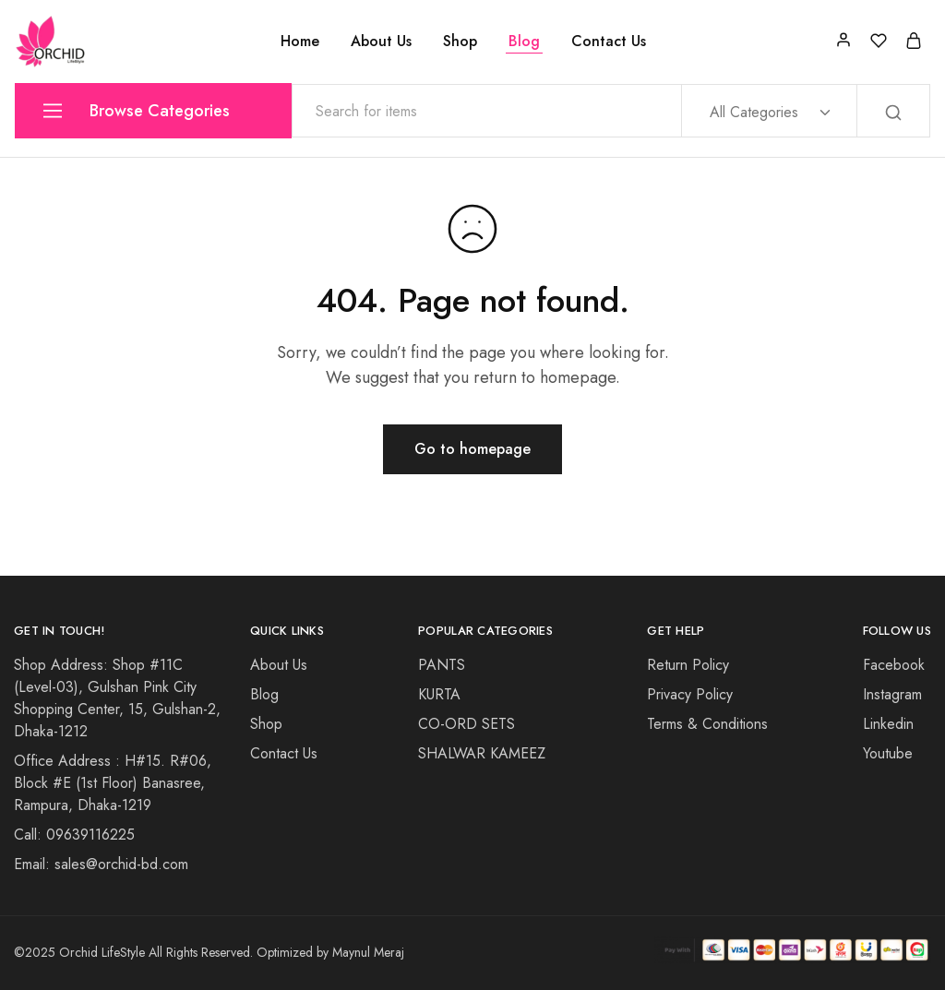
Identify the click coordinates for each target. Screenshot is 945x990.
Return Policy (688, 664)
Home (300, 41)
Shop (460, 41)
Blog (524, 41)
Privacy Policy (690, 694)
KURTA (439, 694)
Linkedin (888, 723)
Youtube (888, 753)
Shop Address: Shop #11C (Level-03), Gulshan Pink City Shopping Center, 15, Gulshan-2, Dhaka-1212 (117, 698)
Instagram (892, 694)
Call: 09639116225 (74, 834)
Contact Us (608, 41)
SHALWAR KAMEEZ (481, 753)
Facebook (894, 664)
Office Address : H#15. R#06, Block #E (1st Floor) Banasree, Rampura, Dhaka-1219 (112, 783)
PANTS (441, 664)
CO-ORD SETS (466, 723)
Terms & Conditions (707, 723)
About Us (381, 41)
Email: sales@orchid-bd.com (101, 864)
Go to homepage (472, 448)
